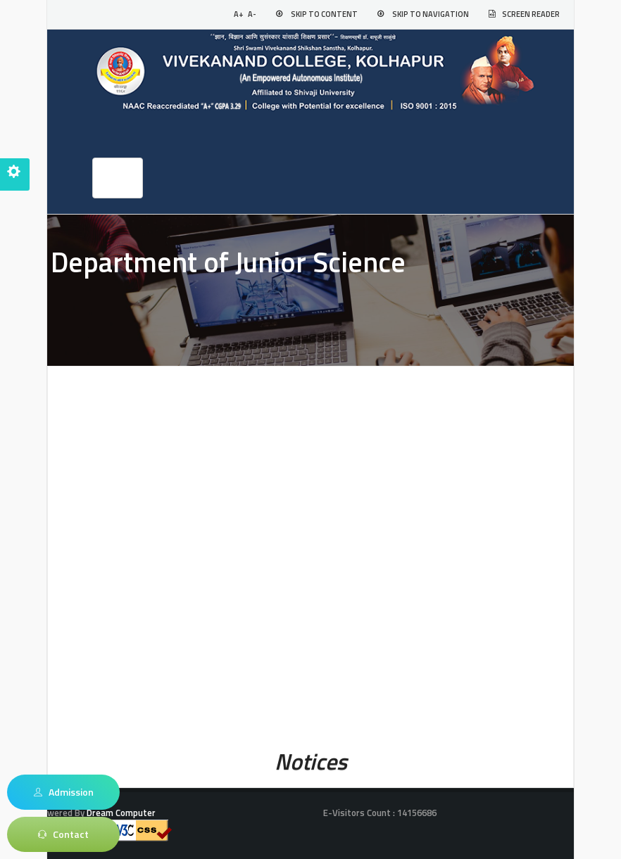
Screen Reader (531, 14)
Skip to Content (324, 14)
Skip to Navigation (430, 14)
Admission (64, 792)
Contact (63, 834)
